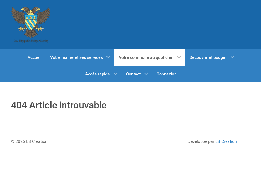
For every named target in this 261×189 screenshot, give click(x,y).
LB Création (226, 141)
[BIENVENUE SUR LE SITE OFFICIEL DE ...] (30, 25)
